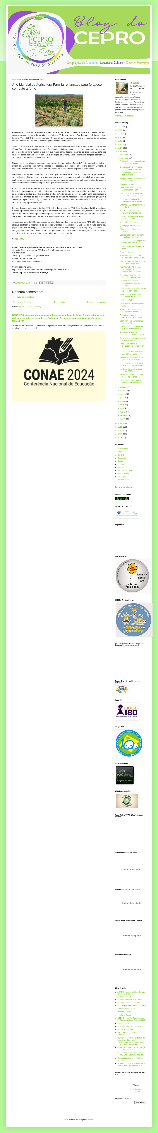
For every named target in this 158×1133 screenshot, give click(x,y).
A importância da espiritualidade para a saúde (133, 179)
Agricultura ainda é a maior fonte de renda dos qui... (131, 276)
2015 (120, 144)
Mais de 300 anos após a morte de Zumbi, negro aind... (132, 262)
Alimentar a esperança (129, 184)
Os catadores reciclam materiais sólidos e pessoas (133, 339)
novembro (124, 158)
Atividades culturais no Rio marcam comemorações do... (133, 257)
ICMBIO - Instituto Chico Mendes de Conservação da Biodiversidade (131, 1019)
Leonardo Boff (123, 1023)
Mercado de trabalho (125, 470)
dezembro (124, 155)
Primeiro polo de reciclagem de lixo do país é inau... (132, 242)
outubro (123, 387)
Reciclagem (122, 476)
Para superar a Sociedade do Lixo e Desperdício (131, 353)
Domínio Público (124, 1012)
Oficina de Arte (123, 473)
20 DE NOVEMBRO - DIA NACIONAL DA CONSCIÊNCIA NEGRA (131, 269)
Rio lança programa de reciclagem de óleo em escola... (130, 283)
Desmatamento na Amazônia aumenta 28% (131, 322)
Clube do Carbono (127, 252)
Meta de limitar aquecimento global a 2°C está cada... (131, 358)
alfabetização (122, 449)
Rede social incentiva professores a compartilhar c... (132, 346)
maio (122, 405)
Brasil (119, 452)
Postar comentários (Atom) (30, 306)
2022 (120, 130)
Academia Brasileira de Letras (129, 999)
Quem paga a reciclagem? (130, 226)
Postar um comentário (25, 297)
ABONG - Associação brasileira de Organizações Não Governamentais (131, 994)
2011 (120, 427)
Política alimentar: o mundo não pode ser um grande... (132, 162)
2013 (120, 151)
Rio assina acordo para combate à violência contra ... (133, 333)
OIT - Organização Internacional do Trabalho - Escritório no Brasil (130, 1054)
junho (122, 401)
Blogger (91, 1119)
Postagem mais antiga (96, 302)
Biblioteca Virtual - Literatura (128, 1002)
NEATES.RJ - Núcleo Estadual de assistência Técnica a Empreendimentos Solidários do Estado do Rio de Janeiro (131, 1041)
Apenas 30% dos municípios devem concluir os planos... (132, 364)
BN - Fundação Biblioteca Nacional (131, 1006)
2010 (120, 431)
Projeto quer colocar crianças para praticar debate (131, 310)
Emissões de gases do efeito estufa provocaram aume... (132, 316)
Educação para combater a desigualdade (131, 174)
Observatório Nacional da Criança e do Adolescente (131, 1048)
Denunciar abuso (123, 487)
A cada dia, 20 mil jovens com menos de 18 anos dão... (132, 376)
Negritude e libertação (128, 222)
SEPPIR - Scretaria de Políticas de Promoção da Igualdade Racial (131, 1064)
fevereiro (124, 415)
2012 (120, 423)
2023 (120, 127)
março (123, 412)
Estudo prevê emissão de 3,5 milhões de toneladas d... (131, 328)
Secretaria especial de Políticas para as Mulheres (130, 1059)
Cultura (120, 461)
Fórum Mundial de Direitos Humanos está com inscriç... (132, 381)
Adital (20, 239)
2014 (120, 148)
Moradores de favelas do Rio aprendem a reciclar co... (131, 295)
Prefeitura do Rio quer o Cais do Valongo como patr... (133, 290)
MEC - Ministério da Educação (129, 1026)
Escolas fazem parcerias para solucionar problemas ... (132, 236)
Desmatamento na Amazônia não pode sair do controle (131, 194)
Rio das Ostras (123, 480)
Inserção (120, 464)
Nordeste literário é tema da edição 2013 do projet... (131, 370)
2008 (120, 438)
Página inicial (59, 302)
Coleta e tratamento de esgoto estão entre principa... (132, 217)
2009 (120, 434)
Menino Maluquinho (125, 1029)
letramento (121, 467)
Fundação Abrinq (124, 1015)
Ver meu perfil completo (124, 116)
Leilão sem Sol (126, 300)
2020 (120, 137)
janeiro (123, 419)
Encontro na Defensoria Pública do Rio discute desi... (132, 206)
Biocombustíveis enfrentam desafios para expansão (131, 168)
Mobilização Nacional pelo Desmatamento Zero (130, 189)
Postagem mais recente (22, 302)
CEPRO (136, 83)
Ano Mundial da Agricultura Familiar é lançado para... (131, 212)
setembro (124, 390)
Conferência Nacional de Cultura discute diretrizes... (132, 200)
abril (122, 408)
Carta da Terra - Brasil (126, 1009)
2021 (120, 134)
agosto (123, 394)
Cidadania (121, 458)
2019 (120, 141)
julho (122, 398)
